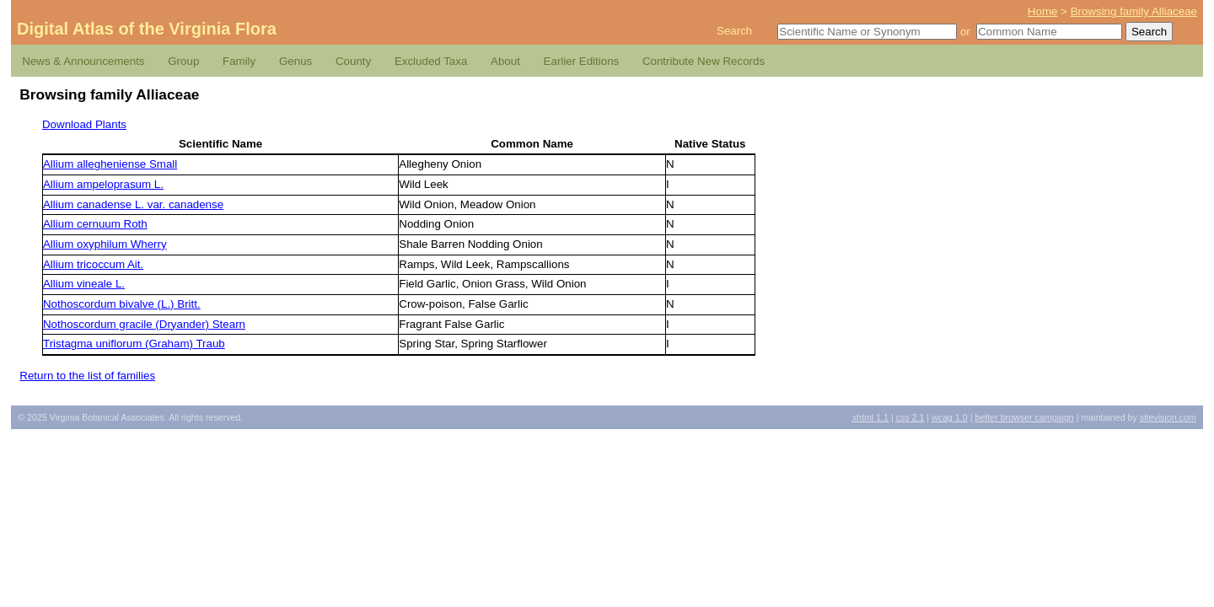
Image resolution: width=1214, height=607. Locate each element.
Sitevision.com (1168, 417)
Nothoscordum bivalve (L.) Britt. (122, 304)
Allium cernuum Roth (95, 224)
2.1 (910, 417)
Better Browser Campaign (1024, 417)
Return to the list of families (87, 375)
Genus (295, 61)
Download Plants (84, 124)
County (353, 61)
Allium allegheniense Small (110, 164)
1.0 (950, 417)
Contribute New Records (703, 61)
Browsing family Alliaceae (1134, 11)
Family (239, 61)
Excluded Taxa (431, 61)
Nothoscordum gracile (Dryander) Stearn (144, 324)
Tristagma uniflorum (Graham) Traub (134, 343)
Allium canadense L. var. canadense (133, 204)
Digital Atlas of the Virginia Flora (147, 28)
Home (1043, 11)
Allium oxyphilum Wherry (105, 244)
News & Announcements (83, 61)
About (505, 61)
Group (183, 61)
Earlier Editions (582, 61)
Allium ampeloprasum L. (103, 184)
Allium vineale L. (84, 283)
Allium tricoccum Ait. (93, 264)
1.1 (870, 417)
